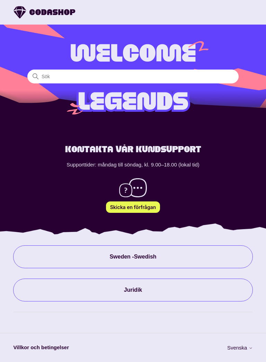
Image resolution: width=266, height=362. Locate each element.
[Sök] (133, 76)
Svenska (240, 348)
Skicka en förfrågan (133, 207)
